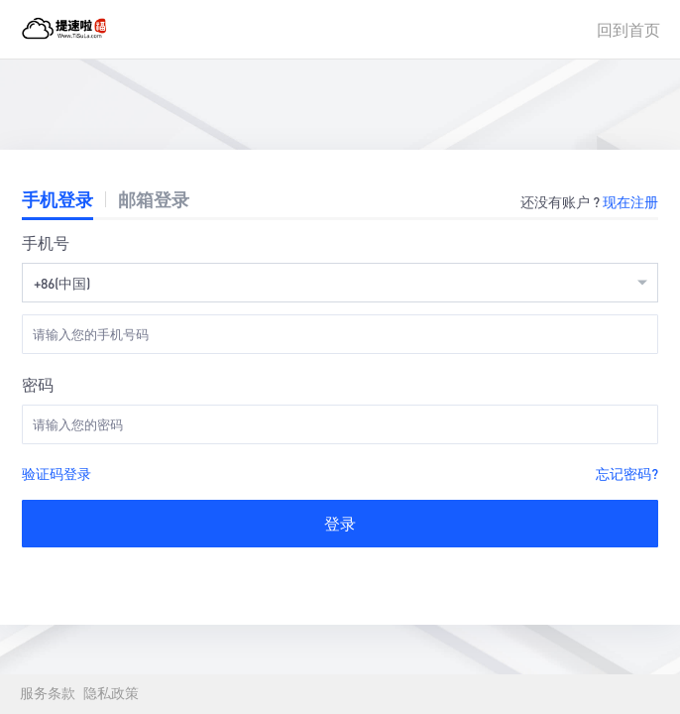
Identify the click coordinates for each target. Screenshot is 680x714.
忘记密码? (627, 473)
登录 (340, 523)
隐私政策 (111, 693)
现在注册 (630, 201)
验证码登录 (56, 473)
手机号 (45, 242)
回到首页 (628, 29)
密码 (38, 384)
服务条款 (47, 693)
